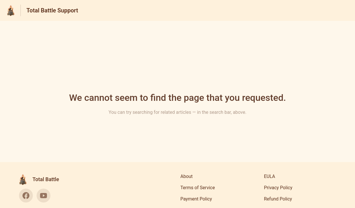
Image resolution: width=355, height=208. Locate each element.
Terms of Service (197, 187)
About (186, 176)
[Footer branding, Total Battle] (42, 179)
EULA (269, 176)
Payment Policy (196, 199)
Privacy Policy (278, 187)
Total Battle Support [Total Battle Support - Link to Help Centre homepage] (52, 10)
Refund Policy (278, 199)
